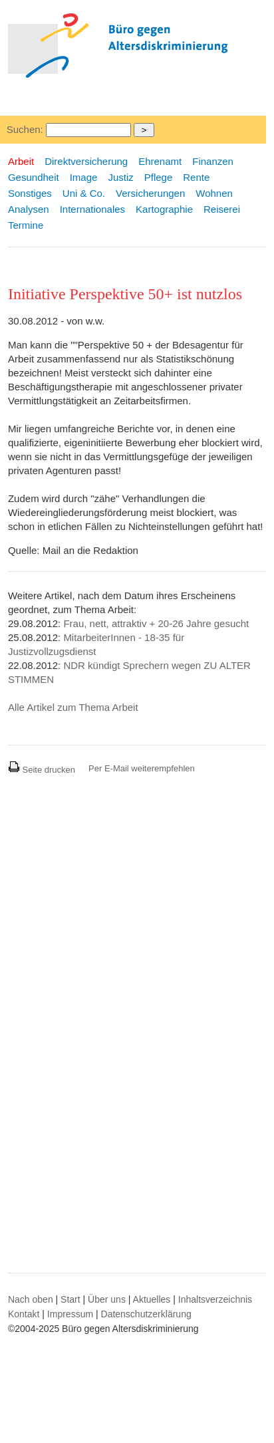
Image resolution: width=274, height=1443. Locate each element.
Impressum (70, 1314)
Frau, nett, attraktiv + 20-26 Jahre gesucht (156, 623)
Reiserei (222, 209)
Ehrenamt (160, 161)
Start (70, 1299)
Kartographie (164, 209)
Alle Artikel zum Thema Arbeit (73, 707)
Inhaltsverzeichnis (215, 1299)
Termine (25, 225)
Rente (196, 177)
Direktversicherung (86, 161)
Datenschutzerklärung (146, 1314)
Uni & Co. (84, 193)
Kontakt (23, 1314)
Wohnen (214, 193)
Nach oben (30, 1299)
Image (84, 177)
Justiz (120, 177)
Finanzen (212, 161)
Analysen (28, 209)
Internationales (92, 209)
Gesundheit (33, 177)
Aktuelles (152, 1299)
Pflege (158, 177)
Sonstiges (30, 193)
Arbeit (21, 161)
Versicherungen (150, 193)
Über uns (107, 1299)
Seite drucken (41, 770)
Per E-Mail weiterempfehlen (141, 768)
